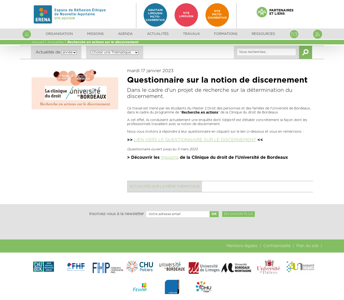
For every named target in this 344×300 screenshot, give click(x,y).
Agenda (125, 34)
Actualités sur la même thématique (164, 186)
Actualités (158, 34)
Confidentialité (276, 246)
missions (170, 157)
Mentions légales (241, 246)
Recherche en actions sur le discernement (102, 42)
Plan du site (307, 246)
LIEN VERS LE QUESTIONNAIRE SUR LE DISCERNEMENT (195, 140)
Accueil (38, 42)
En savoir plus (238, 214)
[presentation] (172, 228)
